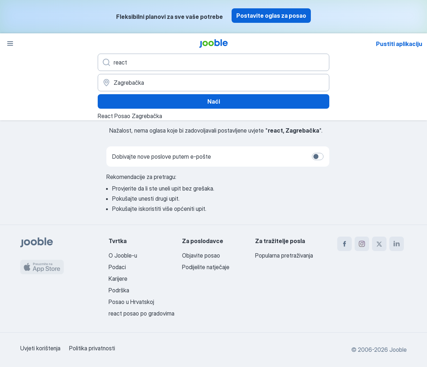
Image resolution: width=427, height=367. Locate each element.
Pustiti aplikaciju (399, 43)
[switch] (318, 156)
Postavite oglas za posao (271, 15)
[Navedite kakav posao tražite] (213, 62)
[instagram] (362, 244)
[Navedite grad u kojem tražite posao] (213, 82)
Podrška (119, 290)
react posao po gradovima (141, 313)
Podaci (117, 267)
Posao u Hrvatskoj (131, 301)
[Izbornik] (10, 43)
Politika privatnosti (92, 348)
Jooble (398, 349)
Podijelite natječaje (205, 267)
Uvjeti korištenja (40, 348)
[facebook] (344, 244)
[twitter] (379, 244)
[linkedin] (396, 244)
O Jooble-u (123, 255)
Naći (213, 101)
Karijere (118, 278)
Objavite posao (201, 255)
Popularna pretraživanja (284, 255)
